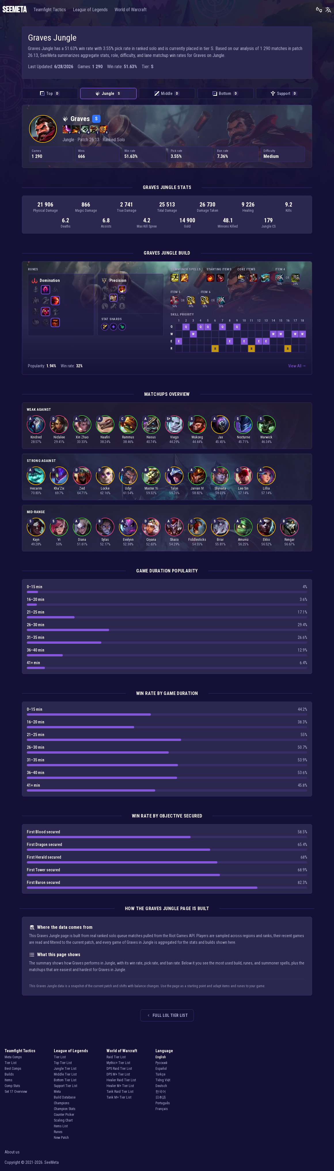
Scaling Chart (63, 1120)
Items (8, 1080)
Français (161, 1109)
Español (161, 1069)
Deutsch (161, 1086)
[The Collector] (265, 278)
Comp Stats (12, 1086)
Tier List (10, 1063)
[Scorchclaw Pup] (210, 278)
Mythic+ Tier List (118, 1063)
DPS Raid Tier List (119, 1069)
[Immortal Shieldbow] (174, 300)
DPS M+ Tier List (118, 1074)
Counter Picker (64, 1115)
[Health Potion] (220, 278)
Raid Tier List (116, 1057)
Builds (9, 1074)
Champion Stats (64, 1109)
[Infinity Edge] (191, 300)
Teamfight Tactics (49, 9)
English (160, 1057)
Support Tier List (65, 1086)
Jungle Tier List (65, 1069)
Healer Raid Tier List (121, 1080)
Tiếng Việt (162, 1080)
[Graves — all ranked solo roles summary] (43, 129)
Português (162, 1103)
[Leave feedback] (319, 9)
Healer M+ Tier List (120, 1086)
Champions (61, 1103)
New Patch (61, 1138)
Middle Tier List (65, 1074)
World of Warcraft (131, 9)
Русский (161, 1063)
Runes (58, 1132)
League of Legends (90, 9)
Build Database (64, 1097)
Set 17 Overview (16, 1092)
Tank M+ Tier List (119, 1097)
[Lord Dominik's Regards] (279, 278)
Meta (57, 1092)
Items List (61, 1126)
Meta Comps (13, 1057)
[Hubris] (241, 278)
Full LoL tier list (167, 1015)
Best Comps (13, 1069)
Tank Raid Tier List (120, 1092)
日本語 (160, 1097)
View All (297, 366)
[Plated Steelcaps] (253, 278)
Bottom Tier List (65, 1080)
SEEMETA (14, 10)
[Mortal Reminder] (295, 278)
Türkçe (160, 1074)
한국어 (160, 1092)
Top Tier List (63, 1063)
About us (12, 1152)
